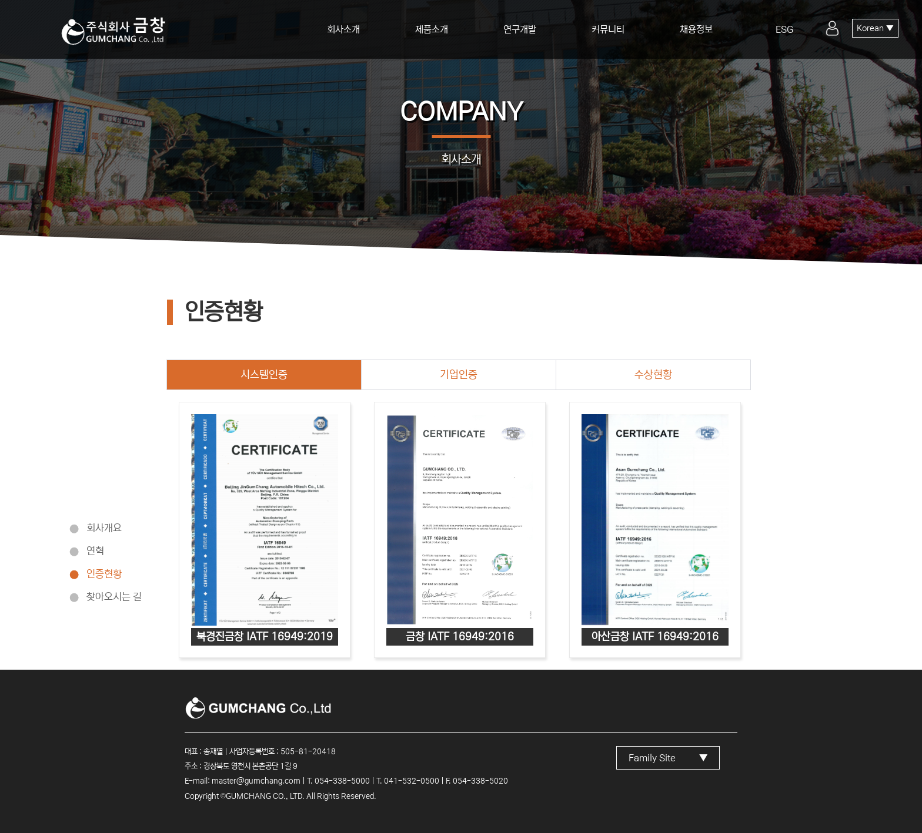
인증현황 (104, 573)
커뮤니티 (608, 29)
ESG (784, 29)
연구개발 (519, 29)
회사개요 (104, 527)
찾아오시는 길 (114, 596)
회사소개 (343, 29)
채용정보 (696, 29)
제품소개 (431, 29)
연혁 (95, 550)
